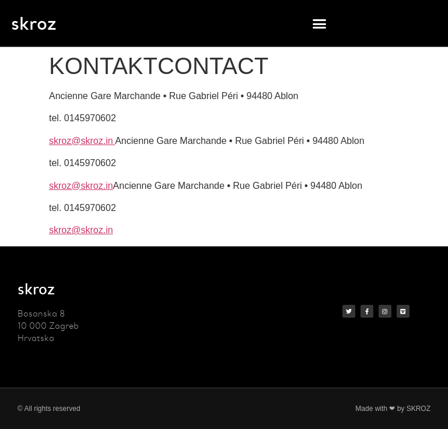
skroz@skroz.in (82, 141)
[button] (320, 23)
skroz (34, 23)
